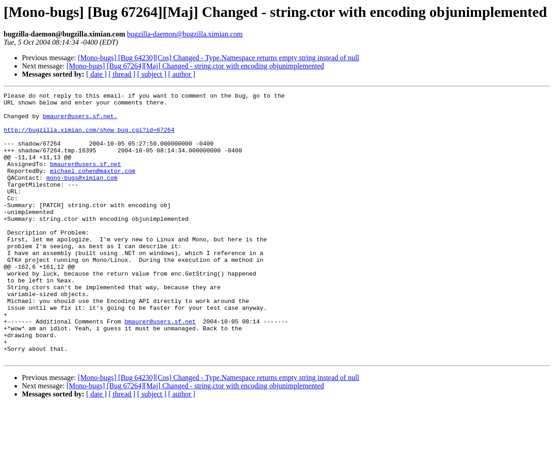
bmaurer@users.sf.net (85, 179)
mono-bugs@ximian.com (82, 195)
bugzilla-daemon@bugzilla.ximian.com (185, 34)
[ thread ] (122, 74)
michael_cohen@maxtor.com (92, 187)
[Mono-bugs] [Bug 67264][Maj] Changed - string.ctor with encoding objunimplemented (195, 66)
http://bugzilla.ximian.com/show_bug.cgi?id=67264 (89, 138)
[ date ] (96, 74)
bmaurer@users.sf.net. (80, 121)
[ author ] (182, 74)
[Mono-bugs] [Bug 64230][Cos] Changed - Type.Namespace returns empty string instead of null (218, 58)
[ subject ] (151, 74)
